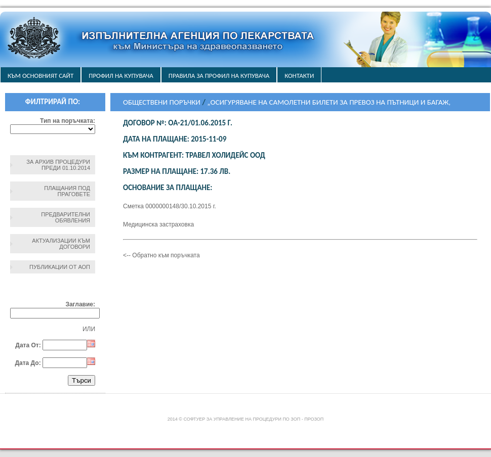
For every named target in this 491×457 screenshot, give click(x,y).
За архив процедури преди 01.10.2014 (58, 165)
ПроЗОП (313, 419)
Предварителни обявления (65, 217)
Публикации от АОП (59, 267)
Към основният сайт (40, 75)
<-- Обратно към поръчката (161, 255)
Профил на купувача (121, 75)
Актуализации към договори (61, 244)
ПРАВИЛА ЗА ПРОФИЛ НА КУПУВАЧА (219, 75)
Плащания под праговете (67, 191)
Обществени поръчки (161, 102)
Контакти (299, 75)
